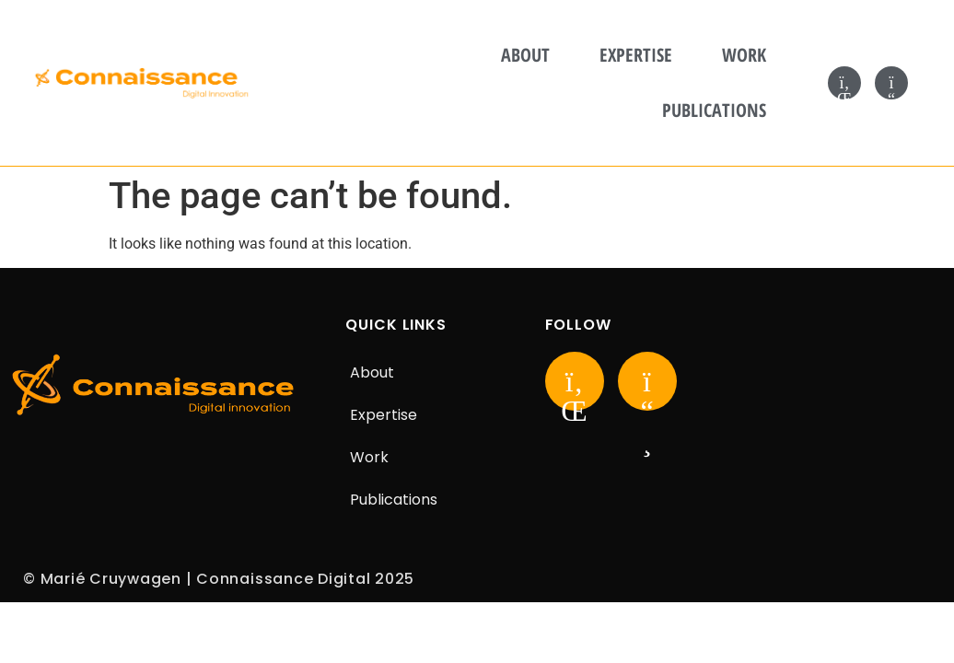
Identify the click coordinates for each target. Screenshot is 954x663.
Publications (714, 110)
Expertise (635, 54)
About (525, 54)
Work (744, 54)
